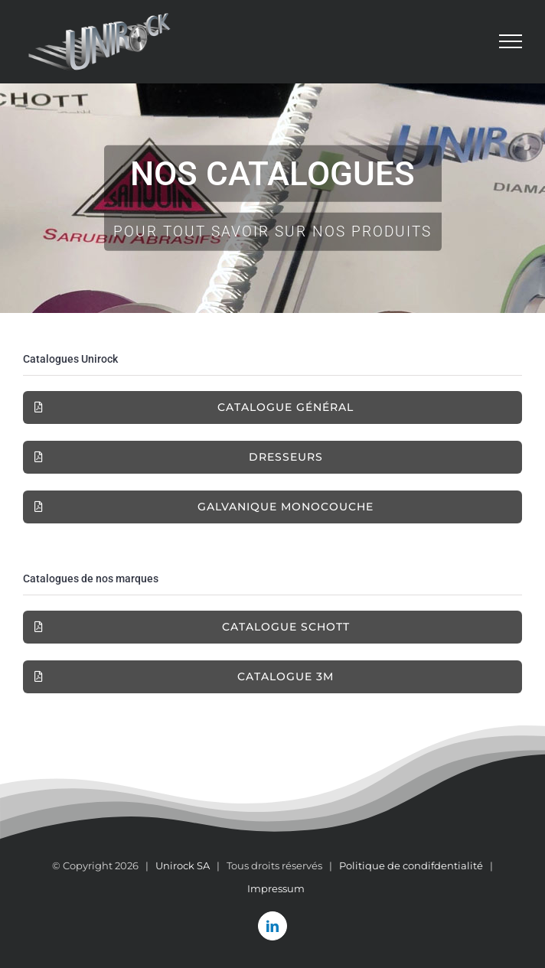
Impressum (276, 888)
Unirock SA (182, 865)
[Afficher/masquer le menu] (511, 41)
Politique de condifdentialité (411, 865)
